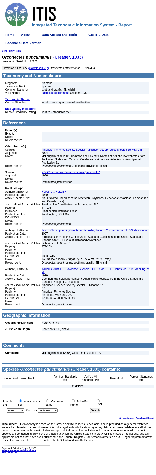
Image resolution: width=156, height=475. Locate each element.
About (25, 35)
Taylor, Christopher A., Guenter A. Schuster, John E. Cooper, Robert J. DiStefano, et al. (95, 230)
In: (4, 410)
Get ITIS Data (98, 35)
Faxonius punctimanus (55, 92)
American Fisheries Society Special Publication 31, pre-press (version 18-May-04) (92, 149)
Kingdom (31, 410)
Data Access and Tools (59, 35)
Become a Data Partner (23, 43)
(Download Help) (38, 68)
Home (9, 35)
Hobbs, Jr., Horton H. (54, 191)
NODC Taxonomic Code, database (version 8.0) (71, 172)
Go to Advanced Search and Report (136, 418)
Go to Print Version (11, 51)
